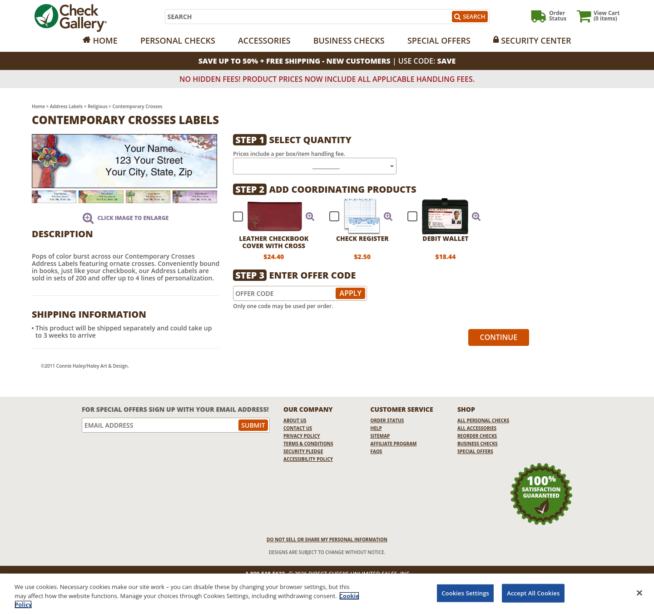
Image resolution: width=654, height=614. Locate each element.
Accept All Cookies (533, 593)
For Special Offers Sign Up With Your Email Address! (175, 409)
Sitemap (380, 436)
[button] (310, 216)
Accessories (264, 40)
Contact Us (297, 428)
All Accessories (476, 428)
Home (105, 40)
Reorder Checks (477, 436)
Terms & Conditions (308, 443)
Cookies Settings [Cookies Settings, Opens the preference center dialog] (465, 593)
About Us (295, 420)
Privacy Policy (301, 436)
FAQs (376, 451)
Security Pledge (303, 451)
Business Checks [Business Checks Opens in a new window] (477, 443)
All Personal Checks (483, 420)
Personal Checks (177, 40)
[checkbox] (270, 216)
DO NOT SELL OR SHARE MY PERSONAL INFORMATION (327, 539)
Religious (97, 106)
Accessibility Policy (308, 459)
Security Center (536, 40)
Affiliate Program (394, 443)
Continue (499, 337)
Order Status (387, 420)
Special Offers (439, 40)
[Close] (639, 593)
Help (376, 428)
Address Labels (66, 106)
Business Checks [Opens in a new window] (349, 40)
